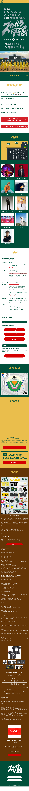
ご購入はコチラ (14, 545)
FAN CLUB (14, 783)
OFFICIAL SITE (14, 779)
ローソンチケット (14, 335)
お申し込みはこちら (14, 463)
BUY (14, 756)
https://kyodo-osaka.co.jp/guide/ (16, 310)
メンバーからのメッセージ (13, 76)
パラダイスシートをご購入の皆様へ (14, 127)
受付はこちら (14, 356)
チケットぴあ (14, 330)
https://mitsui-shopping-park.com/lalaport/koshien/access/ (9, 577)
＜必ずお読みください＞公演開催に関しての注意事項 (14, 120)
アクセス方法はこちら (14, 448)
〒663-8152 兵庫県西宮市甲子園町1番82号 (15, 101)
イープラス (14, 340)
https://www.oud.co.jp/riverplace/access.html (7, 553)
